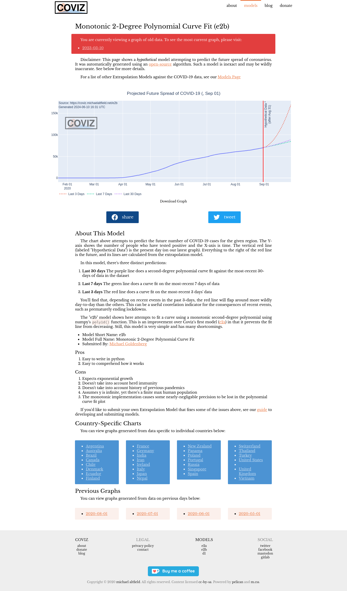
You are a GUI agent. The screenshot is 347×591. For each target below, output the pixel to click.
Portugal (195, 460)
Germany (145, 450)
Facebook (265, 549)
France (143, 446)
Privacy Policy (143, 546)
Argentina (95, 446)
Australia (94, 450)
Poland (194, 455)
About (232, 5)
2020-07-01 (147, 513)
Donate (286, 5)
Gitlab (265, 557)
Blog (269, 5)
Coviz (81, 539)
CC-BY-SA (205, 582)
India (141, 455)
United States (251, 460)
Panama (195, 450)
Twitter (265, 546)
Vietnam (246, 478)
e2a (222, 322)
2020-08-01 (96, 513)
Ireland (143, 464)
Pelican (237, 582)
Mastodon (265, 553)
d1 (204, 553)
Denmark (94, 469)
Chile (90, 464)
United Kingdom (247, 471)
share (123, 217)
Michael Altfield (128, 582)
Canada (92, 460)
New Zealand (200, 446)
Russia (193, 464)
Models (251, 5)
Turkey (245, 455)
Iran (140, 460)
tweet (225, 217)
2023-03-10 (93, 48)
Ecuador (93, 473)
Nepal (142, 478)
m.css (255, 582)
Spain (193, 473)
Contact (142, 549)
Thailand (247, 450)
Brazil (91, 455)
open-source (160, 64)
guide (262, 409)
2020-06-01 (198, 513)
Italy (141, 469)
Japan (142, 473)
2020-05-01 (249, 513)
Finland (93, 478)
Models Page (229, 77)
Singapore (197, 469)
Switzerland (249, 446)
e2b (204, 549)
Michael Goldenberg (128, 344)
